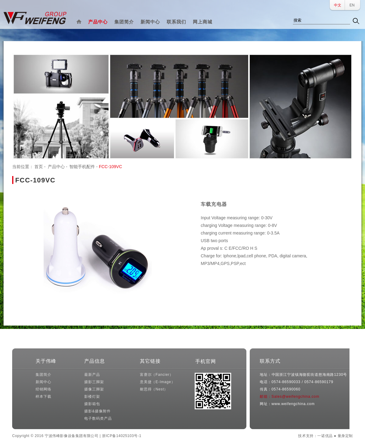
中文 (337, 5)
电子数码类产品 (98, 418)
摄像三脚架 (94, 389)
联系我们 (176, 21)
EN (352, 5)
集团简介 (124, 21)
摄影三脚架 (94, 382)
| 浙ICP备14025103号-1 (120, 436)
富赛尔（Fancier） (156, 374)
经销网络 (43, 389)
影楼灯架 (92, 396)
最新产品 (92, 374)
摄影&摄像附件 (97, 411)
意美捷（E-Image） (157, 382)
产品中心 (98, 21)
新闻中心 (150, 21)
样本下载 (43, 396)
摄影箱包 (92, 404)
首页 (38, 166)
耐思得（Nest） (154, 389)
